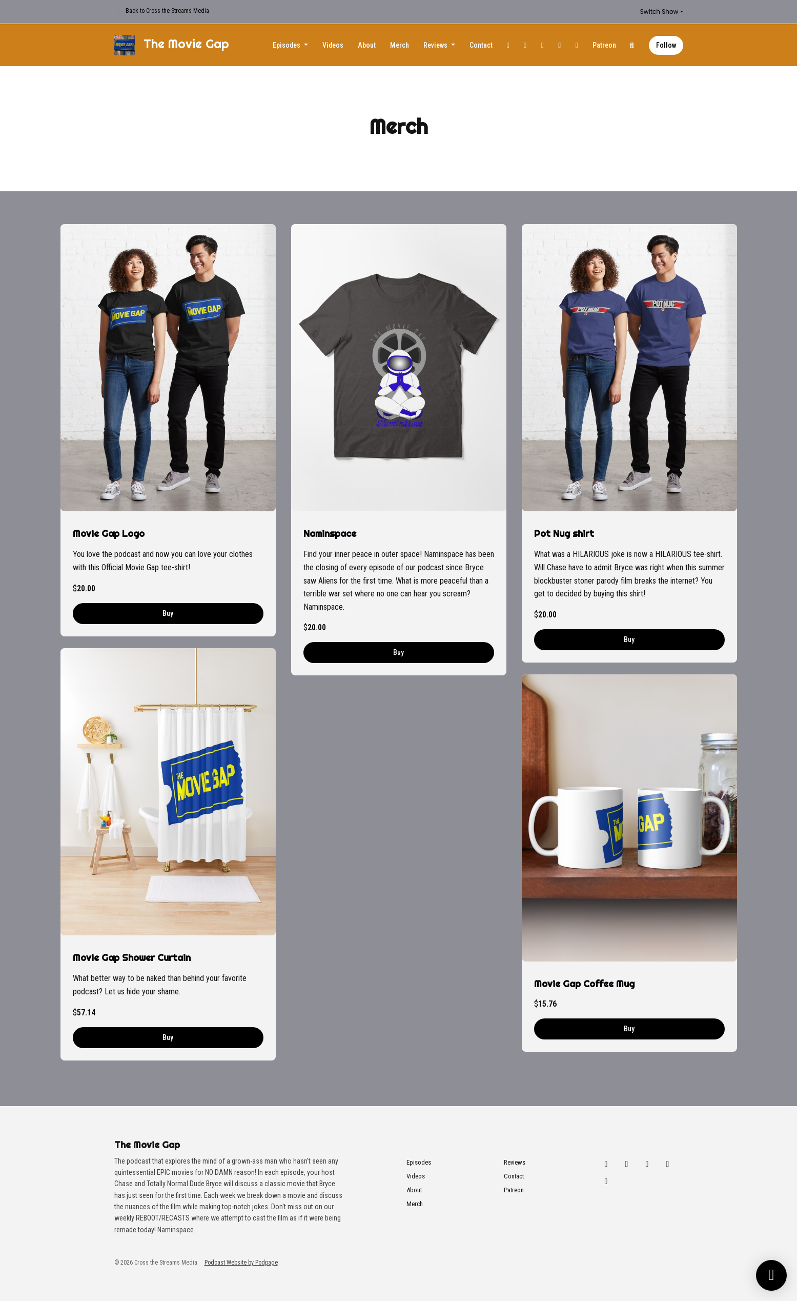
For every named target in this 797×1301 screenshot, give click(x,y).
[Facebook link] (542, 45)
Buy (167, 613)
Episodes (287, 45)
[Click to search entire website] (632, 45)
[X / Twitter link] (508, 45)
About (367, 45)
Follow (666, 45)
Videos (332, 45)
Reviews (436, 45)
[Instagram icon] (627, 1164)
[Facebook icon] (647, 1164)
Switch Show (659, 11)
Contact (481, 45)
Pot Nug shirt (564, 533)
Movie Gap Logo (109, 533)
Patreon (604, 45)
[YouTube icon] (668, 1164)
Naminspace (329, 533)
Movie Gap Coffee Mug (584, 984)
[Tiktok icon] (606, 1181)
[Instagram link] (525, 45)
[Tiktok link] (577, 45)
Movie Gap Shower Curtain (132, 958)
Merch (399, 45)
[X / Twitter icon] (606, 1164)
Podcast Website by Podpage (241, 1262)
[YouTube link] (559, 45)
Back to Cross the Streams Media (167, 10)
